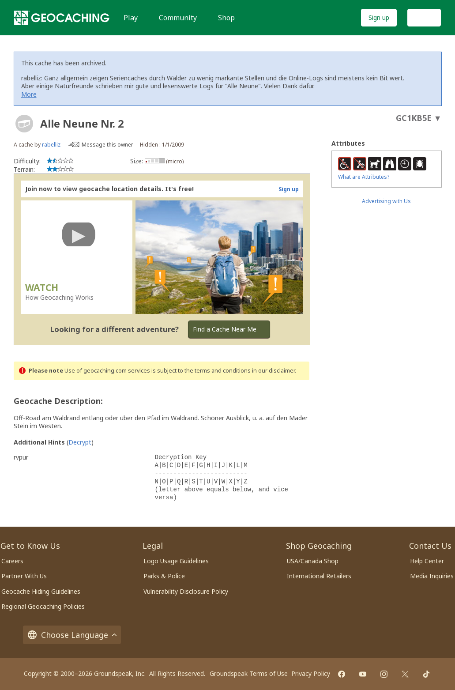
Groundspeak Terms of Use (249, 673)
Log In (424, 17)
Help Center (427, 561)
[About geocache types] (24, 123)
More (29, 94)
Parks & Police (164, 576)
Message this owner (107, 144)
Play (131, 18)
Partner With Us (24, 576)
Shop (226, 18)
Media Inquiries (432, 576)
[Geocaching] (61, 17)
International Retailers (319, 576)
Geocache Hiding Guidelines (40, 591)
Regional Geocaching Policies (43, 606)
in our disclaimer (273, 370)
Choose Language (72, 635)
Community (178, 18)
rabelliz (51, 144)
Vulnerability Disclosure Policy (185, 591)
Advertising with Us (386, 201)
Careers (12, 561)
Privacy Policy (310, 673)
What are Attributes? (363, 177)
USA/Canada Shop (312, 561)
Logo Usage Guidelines (176, 561)
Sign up (379, 17)
